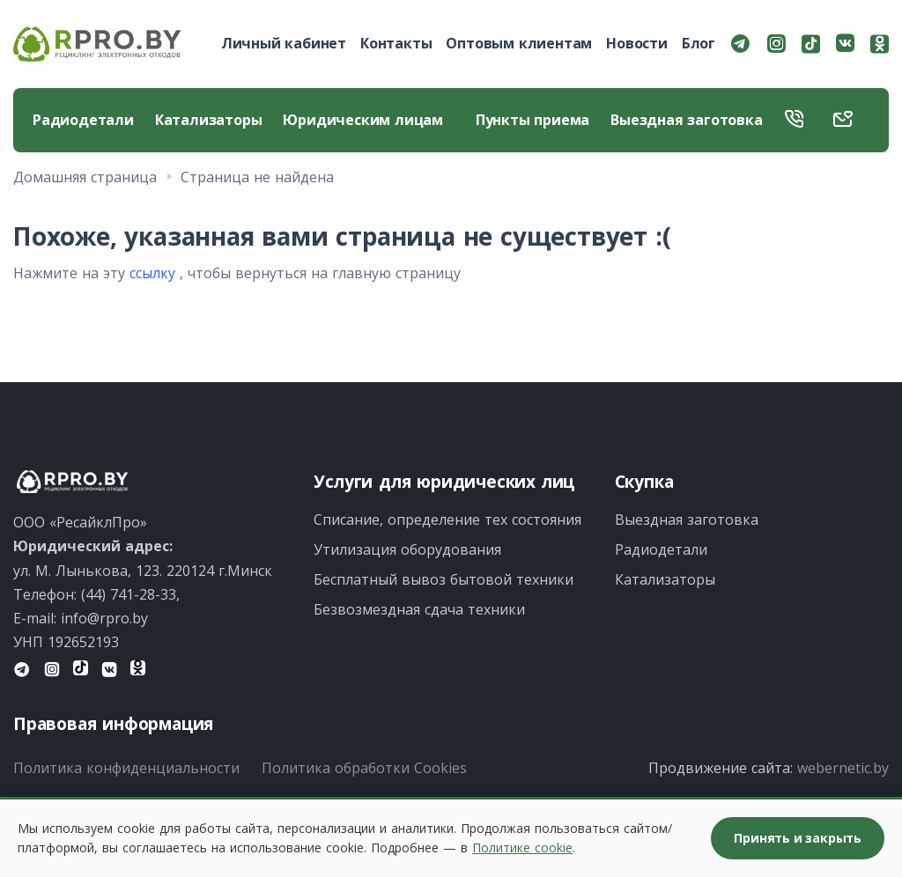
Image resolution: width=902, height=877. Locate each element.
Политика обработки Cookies (364, 768)
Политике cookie (522, 847)
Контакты (396, 43)
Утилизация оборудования (407, 549)
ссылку (152, 273)
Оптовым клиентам (519, 43)
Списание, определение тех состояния (447, 519)
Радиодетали (83, 119)
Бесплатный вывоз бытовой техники (443, 579)
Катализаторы (208, 119)
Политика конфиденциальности (126, 768)
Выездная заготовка (686, 119)
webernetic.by (843, 768)
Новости (637, 43)
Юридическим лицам (368, 119)
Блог (698, 43)
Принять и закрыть (797, 837)
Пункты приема (532, 119)
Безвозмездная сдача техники (419, 609)
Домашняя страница (85, 177)
